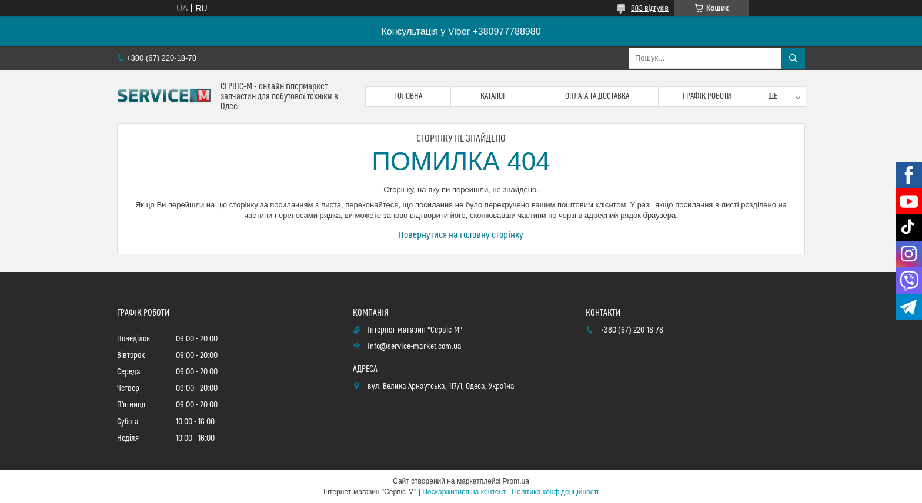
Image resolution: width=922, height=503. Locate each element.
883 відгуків (650, 8)
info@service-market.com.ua (415, 346)
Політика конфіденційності (555, 492)
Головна (408, 96)
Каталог (493, 96)
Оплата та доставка (597, 96)
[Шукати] (793, 58)
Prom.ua (516, 481)
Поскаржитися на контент (464, 492)
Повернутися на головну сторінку (461, 235)
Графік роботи (707, 96)
